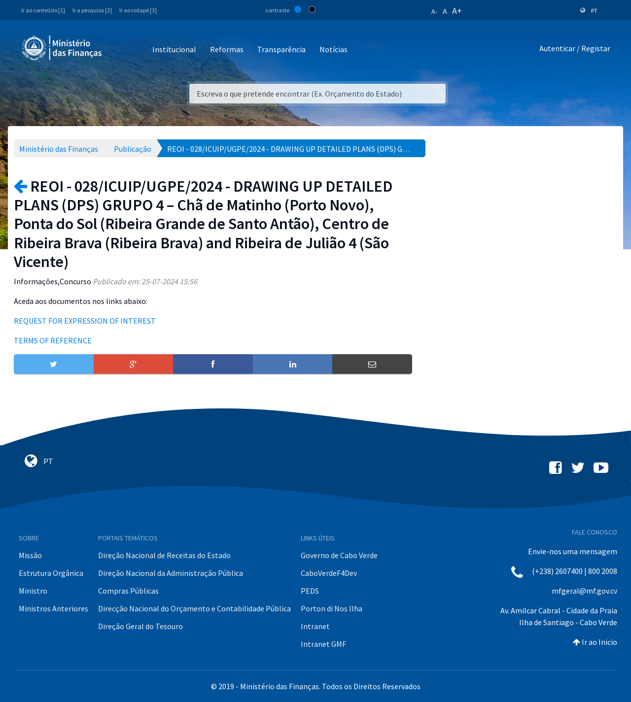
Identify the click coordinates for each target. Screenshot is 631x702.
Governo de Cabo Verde (339, 555)
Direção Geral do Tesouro (140, 626)
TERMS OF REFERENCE (53, 340)
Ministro (33, 591)
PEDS (310, 591)
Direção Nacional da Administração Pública (170, 573)
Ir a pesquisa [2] (92, 10)
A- (434, 11)
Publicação (132, 149)
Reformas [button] (227, 49)
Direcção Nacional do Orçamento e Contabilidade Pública (194, 608)
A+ (457, 10)
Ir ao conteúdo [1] (43, 10)
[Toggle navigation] (118, 50)
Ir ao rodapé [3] (138, 10)
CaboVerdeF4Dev (329, 573)
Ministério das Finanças (58, 149)
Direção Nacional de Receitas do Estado (164, 555)
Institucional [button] (174, 49)
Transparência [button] (281, 49)
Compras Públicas (128, 591)
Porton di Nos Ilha (331, 608)
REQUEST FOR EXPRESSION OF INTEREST (85, 321)
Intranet (315, 626)
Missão (30, 555)
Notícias (333, 49)
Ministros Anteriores (53, 608)
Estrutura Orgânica (51, 573)
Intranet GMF (323, 644)
